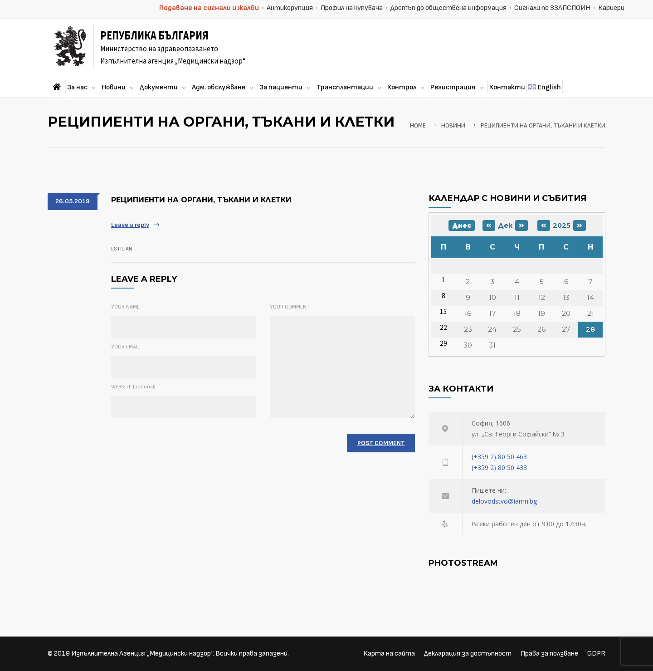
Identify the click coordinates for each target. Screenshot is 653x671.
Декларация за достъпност (468, 653)
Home (418, 125)
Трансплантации (345, 87)
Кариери (611, 8)
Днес (461, 225)
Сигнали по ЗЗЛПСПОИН (552, 8)
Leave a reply (130, 225)
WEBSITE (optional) (133, 386)
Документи (159, 87)
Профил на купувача (352, 8)
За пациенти (280, 87)
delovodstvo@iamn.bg (504, 501)
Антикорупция (290, 8)
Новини (114, 87)
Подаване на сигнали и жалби (209, 8)
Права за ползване (549, 653)
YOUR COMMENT (290, 307)
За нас (77, 87)
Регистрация (452, 87)
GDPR (596, 653)
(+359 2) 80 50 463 (499, 456)
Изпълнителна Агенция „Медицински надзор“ (142, 653)
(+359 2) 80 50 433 (499, 467)
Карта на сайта (389, 653)
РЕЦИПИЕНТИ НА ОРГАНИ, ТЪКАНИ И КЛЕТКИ (201, 200)
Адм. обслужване (218, 87)
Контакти (507, 87)
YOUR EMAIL (125, 346)
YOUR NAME (125, 307)
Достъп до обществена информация (448, 8)
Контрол (401, 87)
